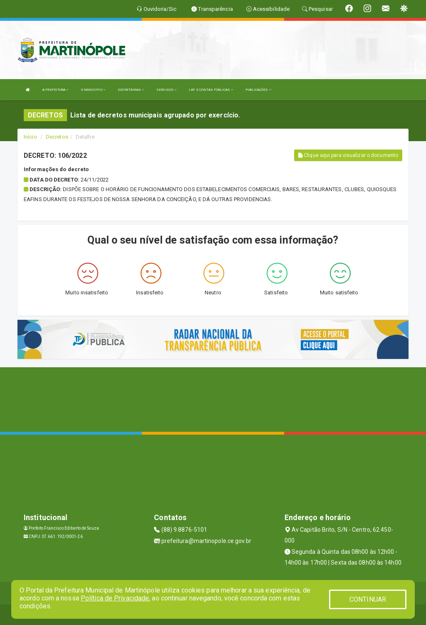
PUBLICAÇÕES (258, 90)
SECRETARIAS (131, 90)
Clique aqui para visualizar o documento (348, 155)
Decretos (57, 137)
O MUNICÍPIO (93, 90)
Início (30, 137)
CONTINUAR (367, 599)
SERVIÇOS (166, 90)
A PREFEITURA (55, 90)
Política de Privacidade (115, 598)
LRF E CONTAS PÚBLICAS (211, 90)
